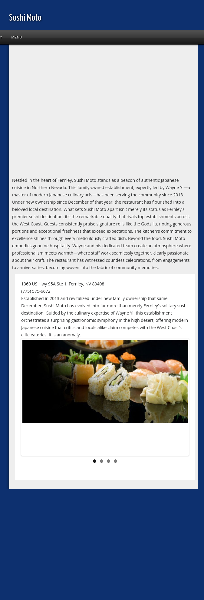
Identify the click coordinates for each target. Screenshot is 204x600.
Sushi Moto (25, 17)
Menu (17, 37)
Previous (31, 398)
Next (179, 398)
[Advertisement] (57, 112)
